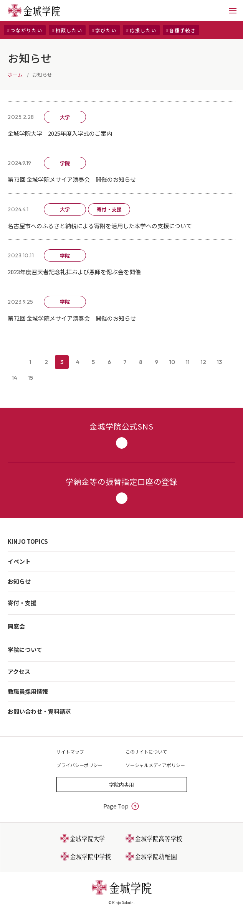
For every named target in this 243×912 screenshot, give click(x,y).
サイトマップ (70, 751)
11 (188, 361)
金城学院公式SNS (121, 435)
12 (203, 361)
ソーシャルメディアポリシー (155, 765)
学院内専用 (121, 784)
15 (30, 377)
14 (14, 377)
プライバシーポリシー (79, 765)
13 (219, 361)
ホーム (15, 74)
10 (172, 361)
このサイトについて (146, 751)
